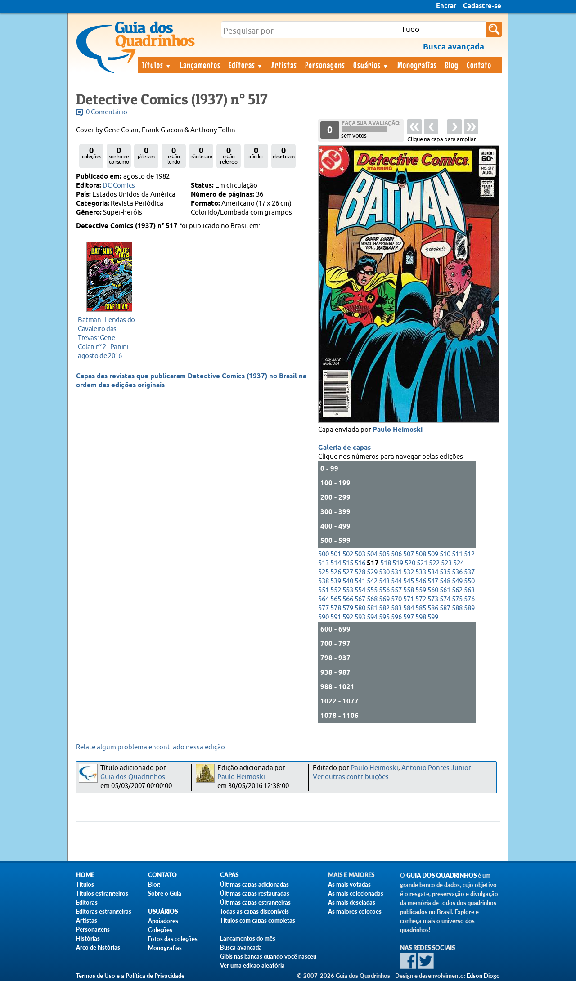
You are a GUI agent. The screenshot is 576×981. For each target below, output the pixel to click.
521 (422, 563)
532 (408, 572)
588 (457, 608)
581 (372, 608)
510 (445, 554)
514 (335, 563)
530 (384, 572)
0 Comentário (106, 112)
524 (458, 563)
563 (469, 590)
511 (457, 554)
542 (372, 581)
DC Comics (119, 185)
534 (433, 572)
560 (433, 590)
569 (384, 599)
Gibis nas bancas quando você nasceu (268, 956)
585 (420, 608)
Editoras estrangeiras (103, 911)
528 (360, 572)
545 (408, 581)
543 (384, 581)
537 (469, 572)
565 (335, 599)
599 (433, 617)
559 (420, 590)
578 (335, 608)
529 (372, 572)
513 (323, 563)
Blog (452, 64)
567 (360, 599)
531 (396, 572)
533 (420, 572)
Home (85, 875)
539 (335, 581)
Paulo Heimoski (398, 430)
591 (335, 617)
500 (323, 554)
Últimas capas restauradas (254, 893)
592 (347, 617)
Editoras (246, 64)
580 (360, 608)
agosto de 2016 (107, 337)
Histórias (88, 938)
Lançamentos (200, 64)
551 (323, 590)
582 (384, 608)
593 (360, 617)
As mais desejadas (351, 902)
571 (408, 599)
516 (360, 563)
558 (408, 590)
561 (445, 590)
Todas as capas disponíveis (254, 911)
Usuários (371, 64)
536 (457, 572)
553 (347, 590)
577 (323, 608)
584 (408, 608)
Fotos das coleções (173, 938)
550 (469, 581)
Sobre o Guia (164, 893)
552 (335, 590)
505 (384, 554)
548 (445, 581)
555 (372, 590)
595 (384, 617)
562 (457, 590)
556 (384, 590)
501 (335, 554)
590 (323, 617)
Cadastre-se (482, 6)
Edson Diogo (483, 975)
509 (433, 554)
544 (396, 581)
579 (347, 608)
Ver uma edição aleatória (252, 965)
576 (469, 599)
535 (445, 572)
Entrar (446, 6)
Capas (229, 875)
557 (396, 590)
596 (396, 617)
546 (420, 581)
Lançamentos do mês (247, 938)
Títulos (157, 64)
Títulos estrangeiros (102, 893)
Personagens (325, 64)
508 (420, 554)
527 (347, 572)
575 (457, 599)
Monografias (417, 64)
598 (420, 617)
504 (372, 554)
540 (347, 581)
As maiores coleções (355, 911)
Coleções (160, 929)
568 (372, 599)
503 (360, 554)
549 (457, 581)
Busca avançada (241, 947)
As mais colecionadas (355, 893)
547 (433, 581)
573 (433, 599)
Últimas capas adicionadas (254, 884)
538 (323, 581)
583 (396, 608)
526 (335, 572)
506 (396, 554)
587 (445, 608)
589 (469, 608)
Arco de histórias (98, 947)
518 (385, 563)
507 (408, 554)
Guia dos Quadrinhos (132, 777)
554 (360, 590)
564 (323, 599)
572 (420, 599)
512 (469, 554)
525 (323, 572)
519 (397, 563)
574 (445, 599)
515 (347, 563)
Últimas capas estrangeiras (255, 902)
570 (396, 599)
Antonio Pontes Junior (436, 768)
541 (360, 581)
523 (446, 563)
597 (408, 617)
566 (347, 599)
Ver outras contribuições (351, 777)
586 (433, 608)
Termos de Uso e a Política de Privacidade (130, 975)
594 (372, 617)
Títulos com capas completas (257, 920)
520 (410, 563)
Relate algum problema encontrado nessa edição (150, 747)
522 (434, 563)
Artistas (284, 64)
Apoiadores (163, 920)
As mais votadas (349, 884)
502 (347, 554)
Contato (479, 64)
